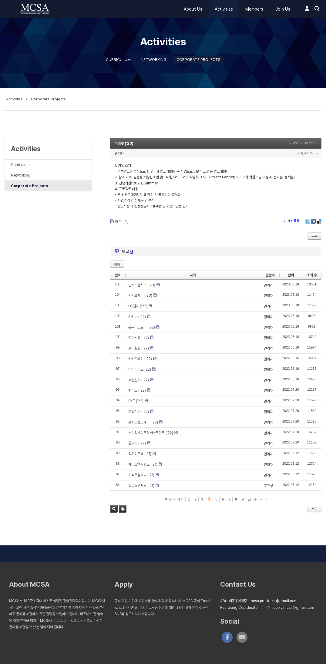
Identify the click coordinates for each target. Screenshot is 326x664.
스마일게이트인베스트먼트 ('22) (150, 433)
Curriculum (118, 59)
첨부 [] (122, 221)
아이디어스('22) (139, 369)
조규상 (268, 486)
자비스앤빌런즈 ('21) (142, 464)
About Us (193, 9)
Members (254, 9)
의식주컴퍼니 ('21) (141, 475)
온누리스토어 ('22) (141, 327)
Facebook (313, 221)
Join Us (283, 9)
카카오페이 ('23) (140, 295)
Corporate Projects (198, 59)
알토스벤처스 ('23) (141, 285)
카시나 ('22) (137, 317)
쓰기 (314, 509)
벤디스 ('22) (137, 390)
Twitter (307, 221)
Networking (153, 59)
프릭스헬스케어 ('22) (143, 422)
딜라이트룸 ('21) (139, 454)
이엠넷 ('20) (124, 143)
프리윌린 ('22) (138, 348)
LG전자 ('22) (137, 306)
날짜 (291, 275)
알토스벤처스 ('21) (141, 486)
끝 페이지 (257, 499)
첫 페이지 (174, 499)
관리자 (119, 153)
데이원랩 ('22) (138, 337)
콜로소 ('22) (137, 443)
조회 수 (312, 275)
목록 (314, 236)
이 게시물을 (292, 221)
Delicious (319, 221)
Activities (224, 9)
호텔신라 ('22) (138, 380)
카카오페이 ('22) (140, 359)
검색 (114, 509)
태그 (122, 509)
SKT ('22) (135, 401)
